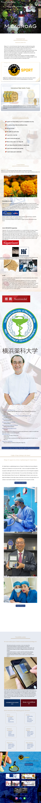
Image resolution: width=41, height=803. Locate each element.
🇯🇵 (39, 5)
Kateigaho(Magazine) (20, 605)
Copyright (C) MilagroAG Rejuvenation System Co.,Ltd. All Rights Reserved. (20, 802)
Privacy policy (22, 795)
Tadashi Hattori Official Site (20, 482)
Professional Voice (29, 764)
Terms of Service (16, 795)
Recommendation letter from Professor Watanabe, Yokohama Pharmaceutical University (20, 448)
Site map (26, 795)
